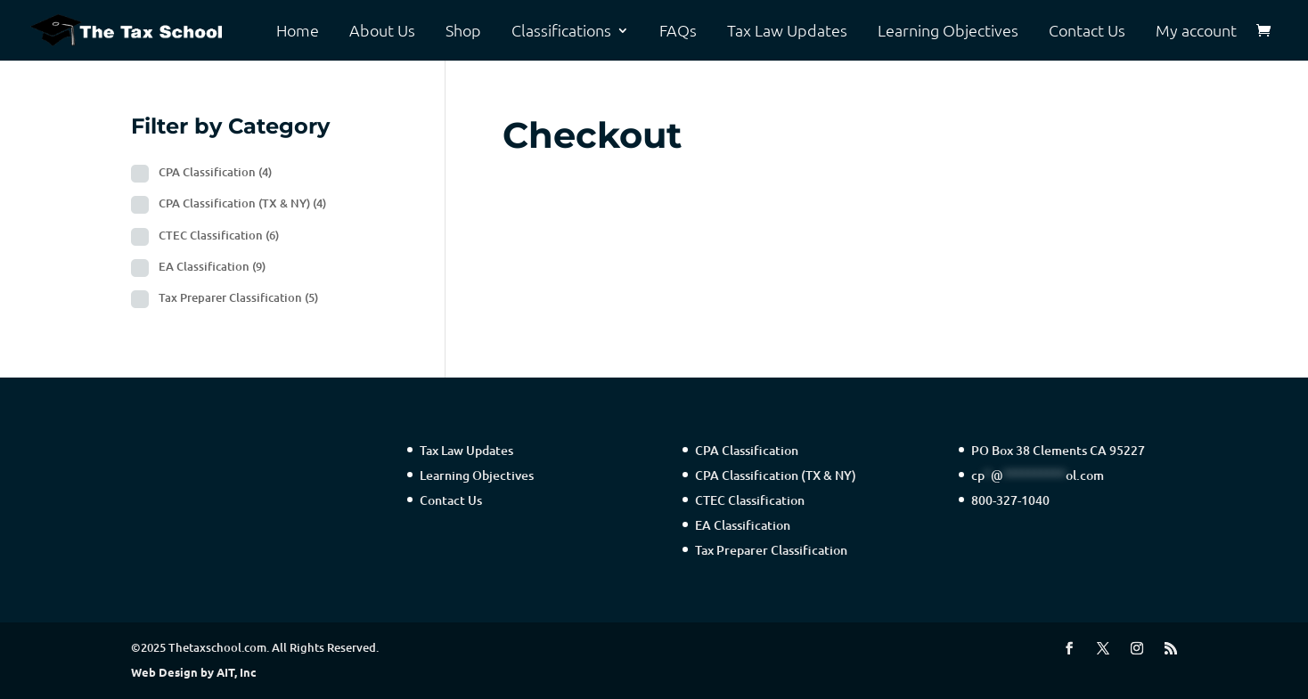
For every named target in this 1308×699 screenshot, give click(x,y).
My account (1196, 31)
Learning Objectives (948, 31)
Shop (463, 31)
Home (297, 31)
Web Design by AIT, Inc (194, 671)
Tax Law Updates (787, 31)
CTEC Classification (219, 235)
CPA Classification (215, 172)
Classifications (561, 31)
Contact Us (1087, 31)
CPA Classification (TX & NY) (242, 203)
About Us (382, 31)
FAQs (678, 31)
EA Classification (212, 266)
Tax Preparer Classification (238, 297)
